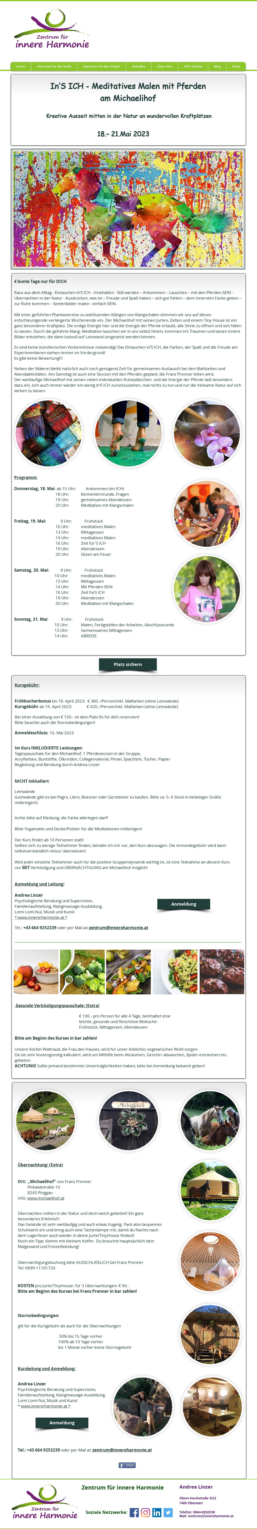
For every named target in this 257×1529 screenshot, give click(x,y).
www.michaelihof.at (45, 1198)
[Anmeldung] (183, 904)
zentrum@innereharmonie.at (118, 927)
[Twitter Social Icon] (168, 1512)
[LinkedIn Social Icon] (156, 1512)
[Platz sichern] (128, 664)
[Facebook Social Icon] (134, 1512)
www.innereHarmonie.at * (45, 1406)
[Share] (127, 1465)
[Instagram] (145, 1512)
